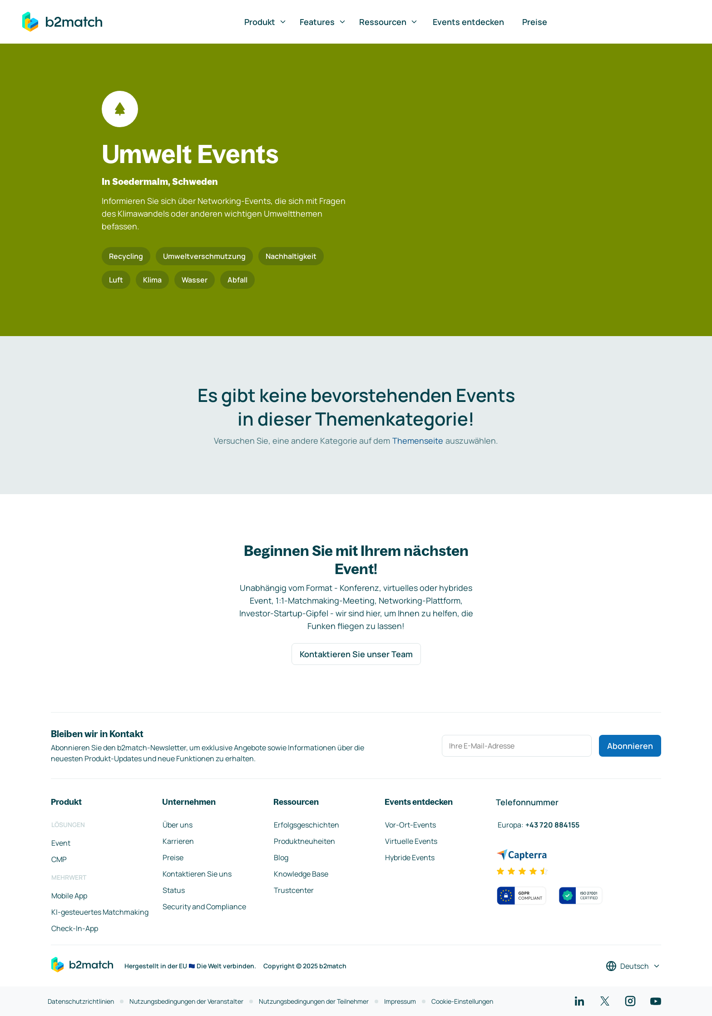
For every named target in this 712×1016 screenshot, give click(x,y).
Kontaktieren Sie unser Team (356, 654)
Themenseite (417, 440)
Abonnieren (630, 745)
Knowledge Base (301, 874)
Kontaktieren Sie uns (197, 874)
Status (174, 890)
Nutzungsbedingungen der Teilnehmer (314, 1001)
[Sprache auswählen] (633, 966)
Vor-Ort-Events (410, 825)
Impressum (400, 1001)
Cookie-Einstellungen (462, 1001)
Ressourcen (388, 21)
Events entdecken (468, 21)
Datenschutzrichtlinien (81, 1001)
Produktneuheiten (304, 841)
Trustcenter (294, 890)
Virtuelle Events (411, 841)
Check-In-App (74, 928)
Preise (534, 21)
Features (323, 21)
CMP (59, 859)
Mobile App (69, 896)
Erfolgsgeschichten (306, 825)
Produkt (265, 21)
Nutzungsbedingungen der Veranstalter (186, 1001)
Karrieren (178, 841)
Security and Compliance (204, 907)
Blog (281, 857)
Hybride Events (410, 857)
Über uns (178, 825)
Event (60, 843)
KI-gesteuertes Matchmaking (99, 912)
